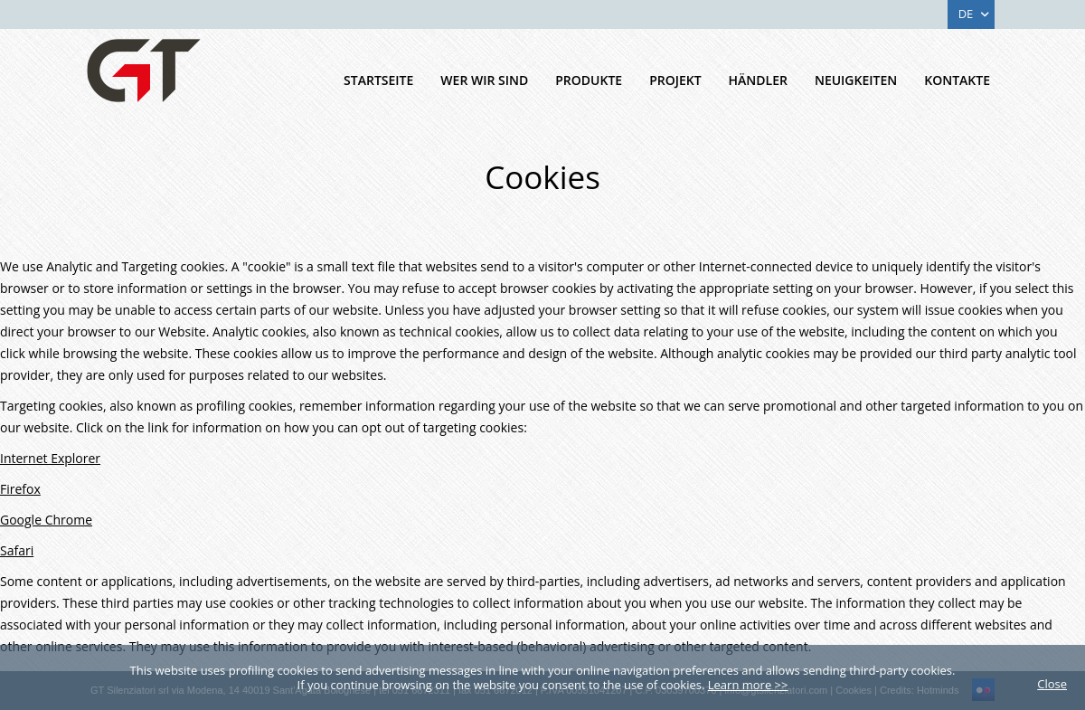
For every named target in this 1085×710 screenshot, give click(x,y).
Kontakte (957, 80)
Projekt (675, 80)
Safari (16, 550)
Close (1052, 684)
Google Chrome (46, 519)
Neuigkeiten (856, 80)
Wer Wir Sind (484, 80)
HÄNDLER (758, 80)
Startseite (378, 80)
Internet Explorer (50, 458)
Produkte (588, 80)
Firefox (20, 488)
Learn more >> (748, 685)
